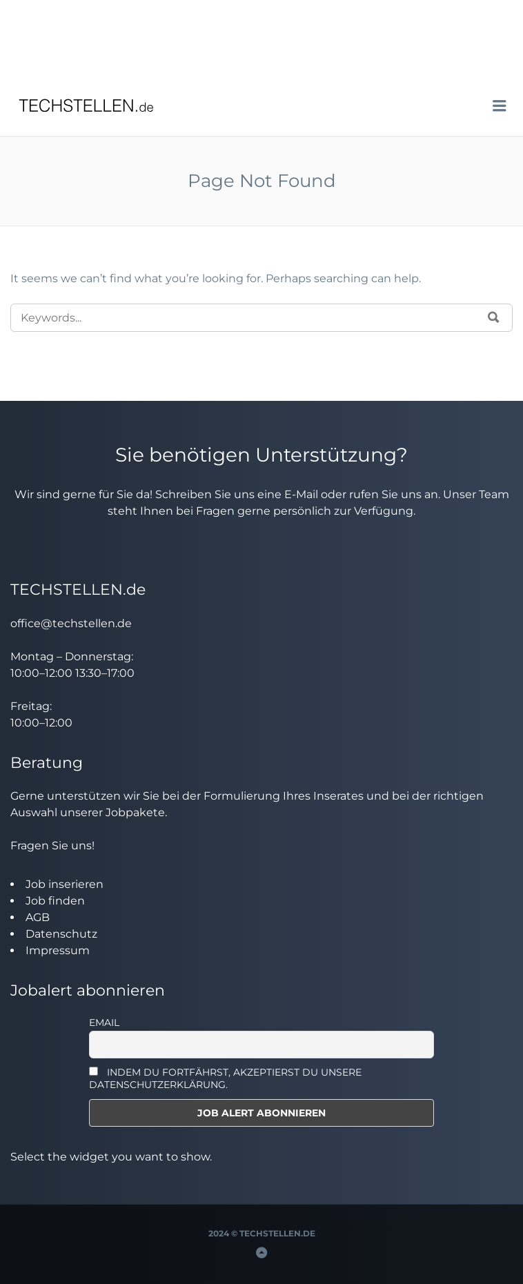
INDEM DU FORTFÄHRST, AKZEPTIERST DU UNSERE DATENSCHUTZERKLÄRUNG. (225, 1078)
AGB (38, 917)
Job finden (55, 900)
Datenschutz (61, 933)
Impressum (58, 950)
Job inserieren (64, 884)
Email (104, 1022)
